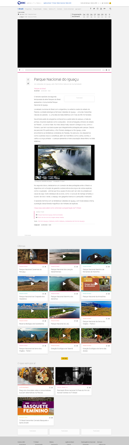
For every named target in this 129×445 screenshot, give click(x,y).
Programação (37, 9)
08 (98, 15)
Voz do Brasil (102, 419)
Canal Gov (101, 415)
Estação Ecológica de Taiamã (62, 348)
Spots (84, 422)
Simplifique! (22, 420)
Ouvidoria (106, 3)
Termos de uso (66, 440)
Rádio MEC (68, 3)
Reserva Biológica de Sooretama (31, 324)
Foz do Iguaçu (43, 221)
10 (106, 15)
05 (88, 15)
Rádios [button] (38, 3)
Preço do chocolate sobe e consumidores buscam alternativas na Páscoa (32, 390)
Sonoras (85, 421)
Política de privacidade (55, 440)
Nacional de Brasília (56, 415)
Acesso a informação (25, 422)
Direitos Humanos (71, 415)
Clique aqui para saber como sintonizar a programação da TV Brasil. (57, 208)
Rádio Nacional (61, 3)
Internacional (70, 421)
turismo (51, 221)
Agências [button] (30, 3)
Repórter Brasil (32, 14)
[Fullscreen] (109, 70)
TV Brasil (54, 3)
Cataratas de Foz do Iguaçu (75, 221)
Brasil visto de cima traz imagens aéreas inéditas (51, 217)
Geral (68, 419)
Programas (28, 9)
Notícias (85, 415)
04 (84, 15)
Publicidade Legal (24, 424)
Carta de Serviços (85, 3)
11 (109, 15)
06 (91, 15)
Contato (59, 9)
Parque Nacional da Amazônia (94, 296)
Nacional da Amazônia (57, 420)
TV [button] (34, 3)
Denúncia (21, 418)
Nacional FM (54, 413)
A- (100, 3)
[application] (64, 45)
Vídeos (45, 9)
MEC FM (53, 425)
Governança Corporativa (22, 414)
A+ (98, 3)
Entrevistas (86, 413)
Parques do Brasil (40, 88)
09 (102, 15)
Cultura (69, 413)
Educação (69, 417)
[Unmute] (106, 70)
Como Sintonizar (69, 9)
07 (95, 15)
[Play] (20, 70)
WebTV (79, 9)
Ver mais (64, 358)
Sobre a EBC (94, 3)
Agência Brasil (47, 3)
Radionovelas (86, 419)
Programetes (86, 417)
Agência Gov (102, 413)
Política (69, 424)
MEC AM (53, 427)
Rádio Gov (101, 417)
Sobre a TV (52, 9)
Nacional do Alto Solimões (55, 423)
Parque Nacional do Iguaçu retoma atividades (50, 215)
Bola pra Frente (32, 16)
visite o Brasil (59, 221)
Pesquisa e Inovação (72, 422)
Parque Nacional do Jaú (60, 324)
